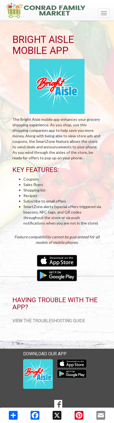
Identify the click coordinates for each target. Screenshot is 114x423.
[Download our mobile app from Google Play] (57, 274)
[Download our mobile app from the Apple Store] (57, 260)
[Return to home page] (57, 10)
